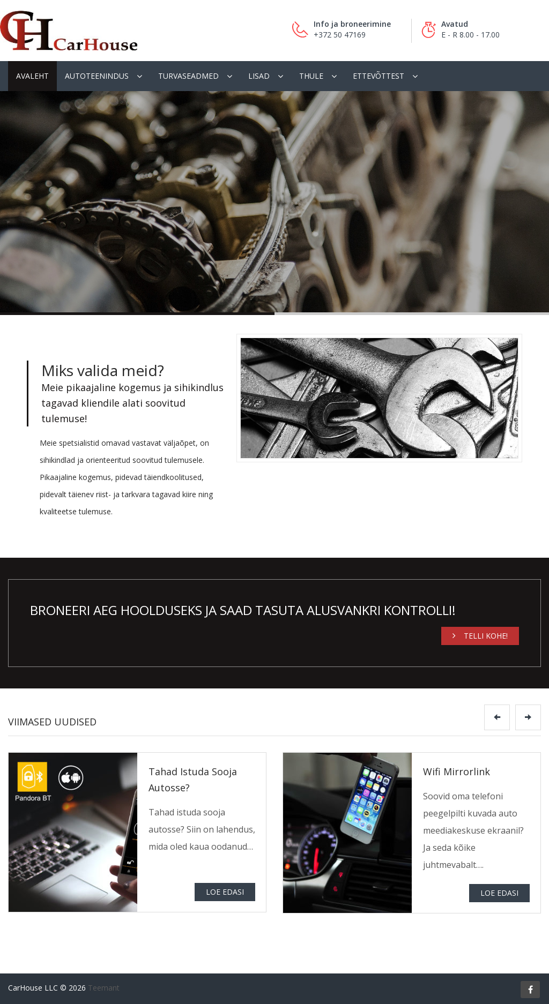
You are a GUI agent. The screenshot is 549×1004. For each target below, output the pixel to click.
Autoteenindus (97, 76)
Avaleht (32, 76)
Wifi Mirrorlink (456, 771)
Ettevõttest (378, 76)
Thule (311, 76)
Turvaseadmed (188, 76)
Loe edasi (225, 892)
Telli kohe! (480, 636)
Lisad (259, 76)
